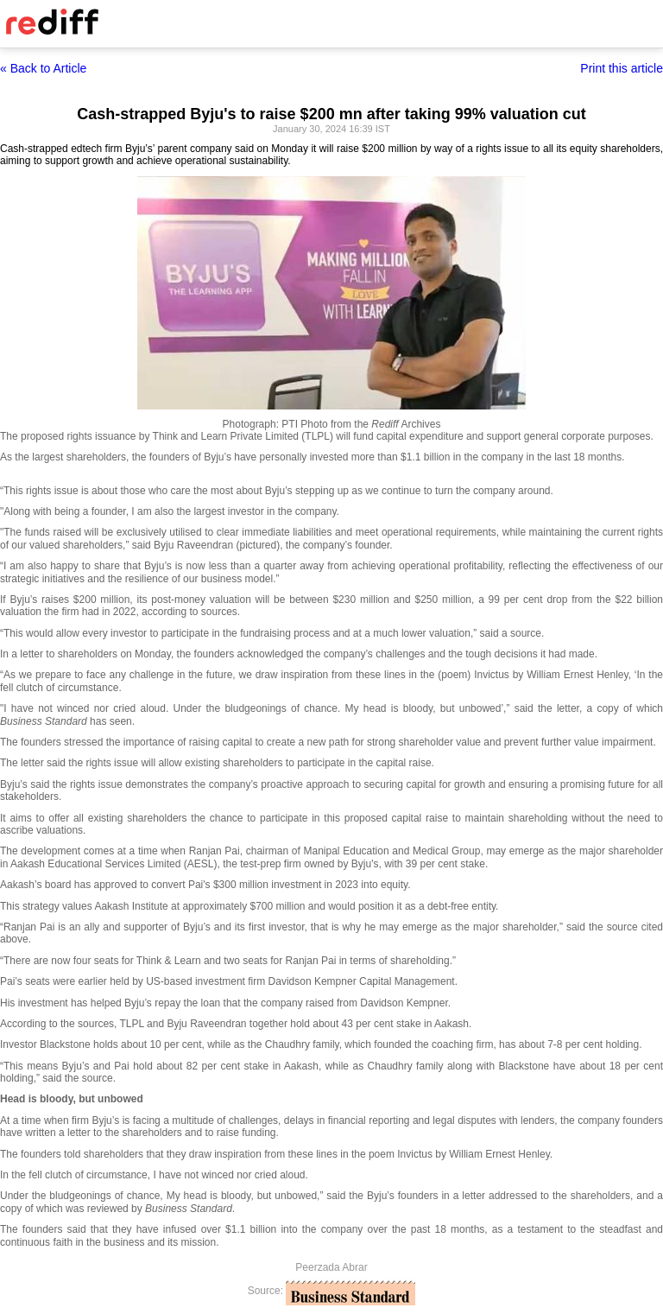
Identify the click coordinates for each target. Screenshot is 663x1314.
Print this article (621, 68)
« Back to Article (43, 68)
